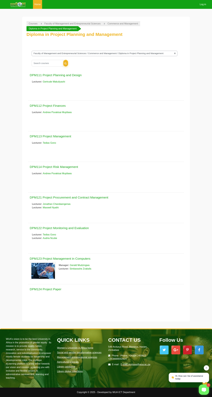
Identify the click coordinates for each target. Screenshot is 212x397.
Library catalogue (66, 366)
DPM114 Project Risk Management (54, 167)
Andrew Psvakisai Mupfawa (57, 112)
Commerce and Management (122, 23)
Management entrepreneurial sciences (77, 357)
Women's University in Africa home (75, 348)
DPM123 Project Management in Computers (60, 258)
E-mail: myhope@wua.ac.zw (135, 364)
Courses (33, 23)
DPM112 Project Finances (48, 105)
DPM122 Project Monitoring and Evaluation (59, 228)
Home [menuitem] (37, 4)
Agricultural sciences (68, 362)
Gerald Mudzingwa (80, 265)
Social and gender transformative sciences (79, 352)
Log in (203, 4)
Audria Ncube (50, 238)
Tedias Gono (49, 143)
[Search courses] (47, 63)
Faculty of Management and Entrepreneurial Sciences (72, 23)
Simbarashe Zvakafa (80, 268)
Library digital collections (70, 371)
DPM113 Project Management (50, 136)
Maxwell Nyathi (51, 207)
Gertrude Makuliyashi (54, 81)
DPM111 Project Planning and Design (56, 75)
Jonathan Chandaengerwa (57, 204)
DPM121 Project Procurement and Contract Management (69, 197)
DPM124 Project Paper (45, 289)
